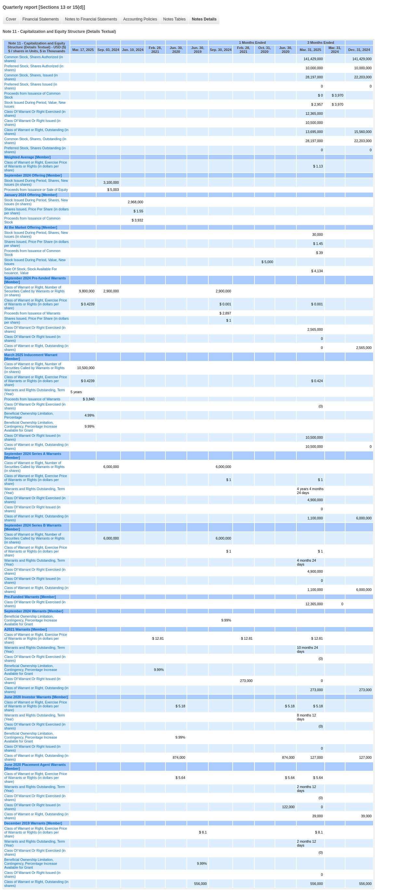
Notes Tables (174, 19)
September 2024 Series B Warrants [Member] (32, 527)
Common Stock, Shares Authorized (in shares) (33, 59)
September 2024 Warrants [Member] (33, 611)
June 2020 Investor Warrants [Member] (36, 697)
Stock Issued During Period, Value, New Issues (35, 104)
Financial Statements (40, 19)
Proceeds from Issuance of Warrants (32, 313)
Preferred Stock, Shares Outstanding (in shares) (35, 150)
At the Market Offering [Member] (30, 227)
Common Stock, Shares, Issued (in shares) (31, 77)
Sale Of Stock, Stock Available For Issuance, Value (30, 271)
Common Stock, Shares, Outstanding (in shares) (35, 141)
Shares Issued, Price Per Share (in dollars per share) (36, 211)
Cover (11, 19)
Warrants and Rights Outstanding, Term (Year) (34, 392)
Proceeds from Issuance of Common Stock (32, 95)
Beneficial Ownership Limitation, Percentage (29, 415)
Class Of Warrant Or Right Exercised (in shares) (35, 113)
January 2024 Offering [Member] (30, 195)
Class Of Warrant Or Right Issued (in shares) (32, 123)
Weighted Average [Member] (27, 157)
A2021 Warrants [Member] (25, 629)
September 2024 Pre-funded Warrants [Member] (35, 280)
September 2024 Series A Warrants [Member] (32, 456)
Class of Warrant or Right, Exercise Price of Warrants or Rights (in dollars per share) (35, 166)
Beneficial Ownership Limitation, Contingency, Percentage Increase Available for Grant (30, 426)
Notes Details (204, 19)
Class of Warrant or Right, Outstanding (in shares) (36, 132)
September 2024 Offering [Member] (33, 175)
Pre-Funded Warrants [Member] (30, 597)
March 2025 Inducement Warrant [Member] (31, 357)
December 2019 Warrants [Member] (33, 823)
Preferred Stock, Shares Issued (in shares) (30, 86)
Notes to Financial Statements (91, 19)
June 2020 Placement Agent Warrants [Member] (35, 766)
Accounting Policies (140, 19)
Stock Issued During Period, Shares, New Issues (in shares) (36, 182)
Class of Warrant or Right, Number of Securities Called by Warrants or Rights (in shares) (34, 291)
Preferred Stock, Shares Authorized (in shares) (33, 68)
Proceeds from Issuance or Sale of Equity (36, 190)
